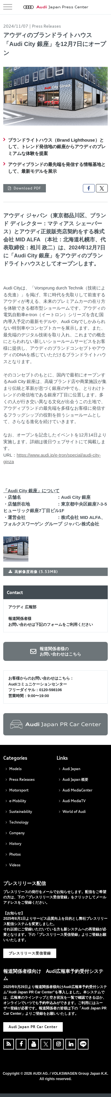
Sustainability (20, 811)
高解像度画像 (36, 571)
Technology (18, 822)
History (15, 843)
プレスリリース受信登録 (30, 953)
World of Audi (74, 811)
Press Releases (22, 779)
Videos (14, 865)
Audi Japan (71, 769)
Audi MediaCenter (77, 790)
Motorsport (18, 790)
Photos (15, 854)
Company (17, 833)
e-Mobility (17, 801)
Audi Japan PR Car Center (33, 1027)
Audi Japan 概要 (75, 779)
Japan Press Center (62, 7)
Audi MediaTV (74, 801)
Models (15, 769)
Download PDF (27, 188)
